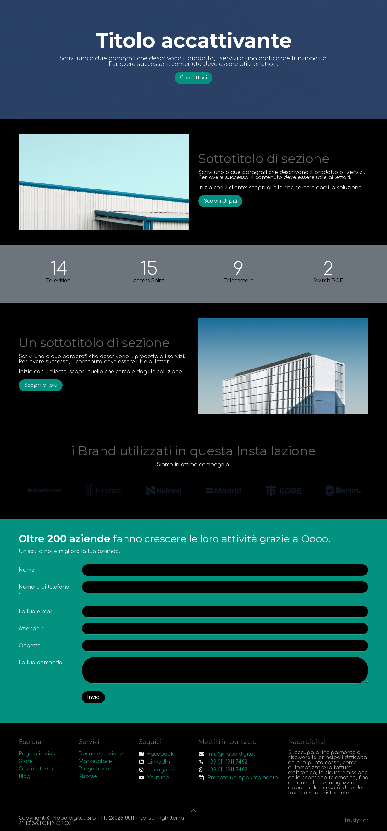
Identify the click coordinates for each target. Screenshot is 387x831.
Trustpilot (356, 820)
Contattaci (193, 78)
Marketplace (95, 761)
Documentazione (100, 754)
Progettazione (97, 769)
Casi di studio (36, 769)
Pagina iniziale (38, 754)
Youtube (158, 778)
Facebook (160, 754)
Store (26, 761)
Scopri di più (220, 201)
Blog (24, 776)
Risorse (87, 776)
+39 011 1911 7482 (227, 762)
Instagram (160, 770)
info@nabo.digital (231, 754)
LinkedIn (158, 762)
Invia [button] (93, 697)
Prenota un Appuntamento (242, 778)
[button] (193, 810)
